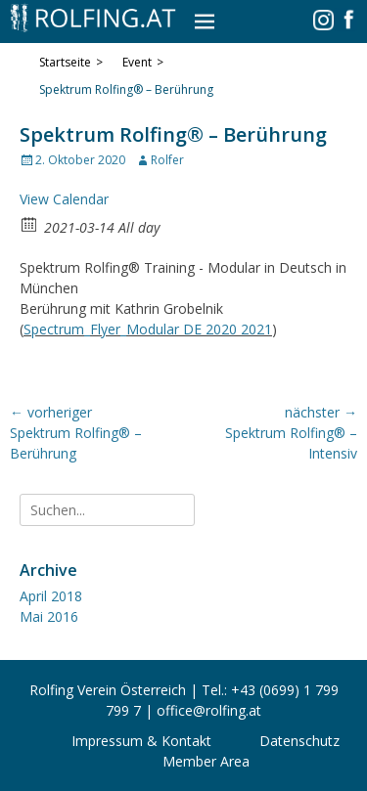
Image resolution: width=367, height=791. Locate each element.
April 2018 (51, 596)
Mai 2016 (49, 616)
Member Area (206, 761)
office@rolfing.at (209, 710)
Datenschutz (299, 740)
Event (142, 62)
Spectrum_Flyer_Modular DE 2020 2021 (147, 329)
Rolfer (167, 160)
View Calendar (64, 199)
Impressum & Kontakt (141, 740)
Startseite (71, 62)
